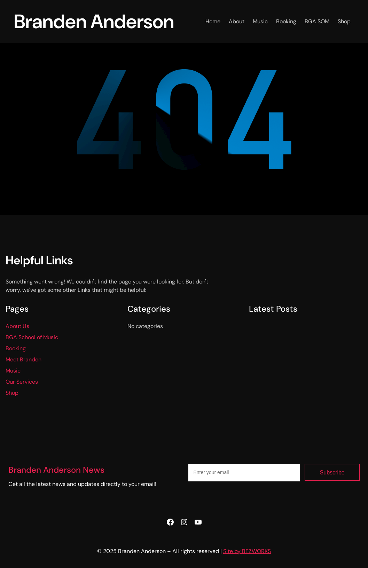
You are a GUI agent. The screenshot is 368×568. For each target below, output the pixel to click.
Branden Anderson (94, 21)
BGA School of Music (32, 337)
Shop (12, 393)
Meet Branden (23, 359)
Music (13, 370)
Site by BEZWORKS (247, 551)
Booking (16, 348)
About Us (17, 326)
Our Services (22, 381)
